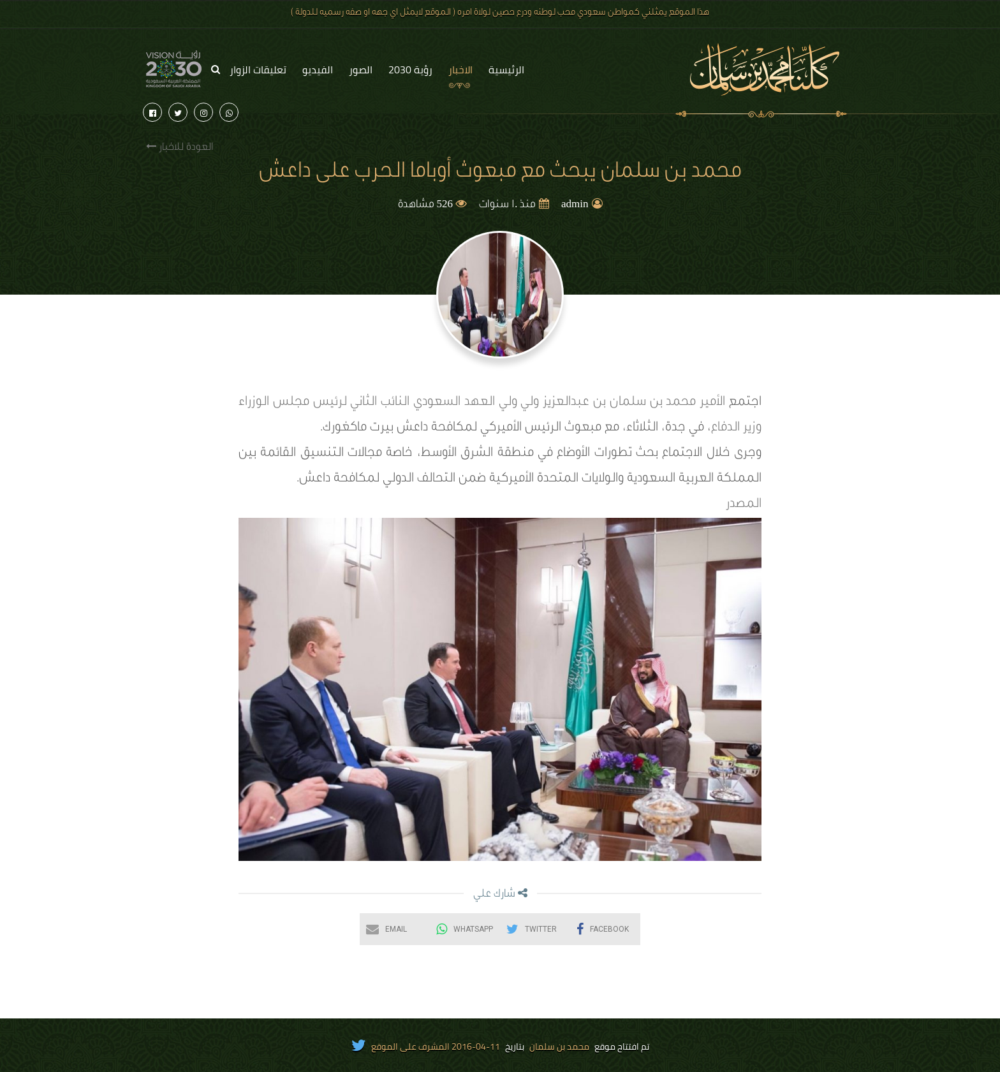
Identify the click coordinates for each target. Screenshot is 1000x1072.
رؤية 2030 (410, 69)
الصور (360, 69)
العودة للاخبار (179, 147)
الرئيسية (506, 69)
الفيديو (317, 69)
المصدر (743, 505)
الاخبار (460, 69)
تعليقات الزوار (258, 69)
